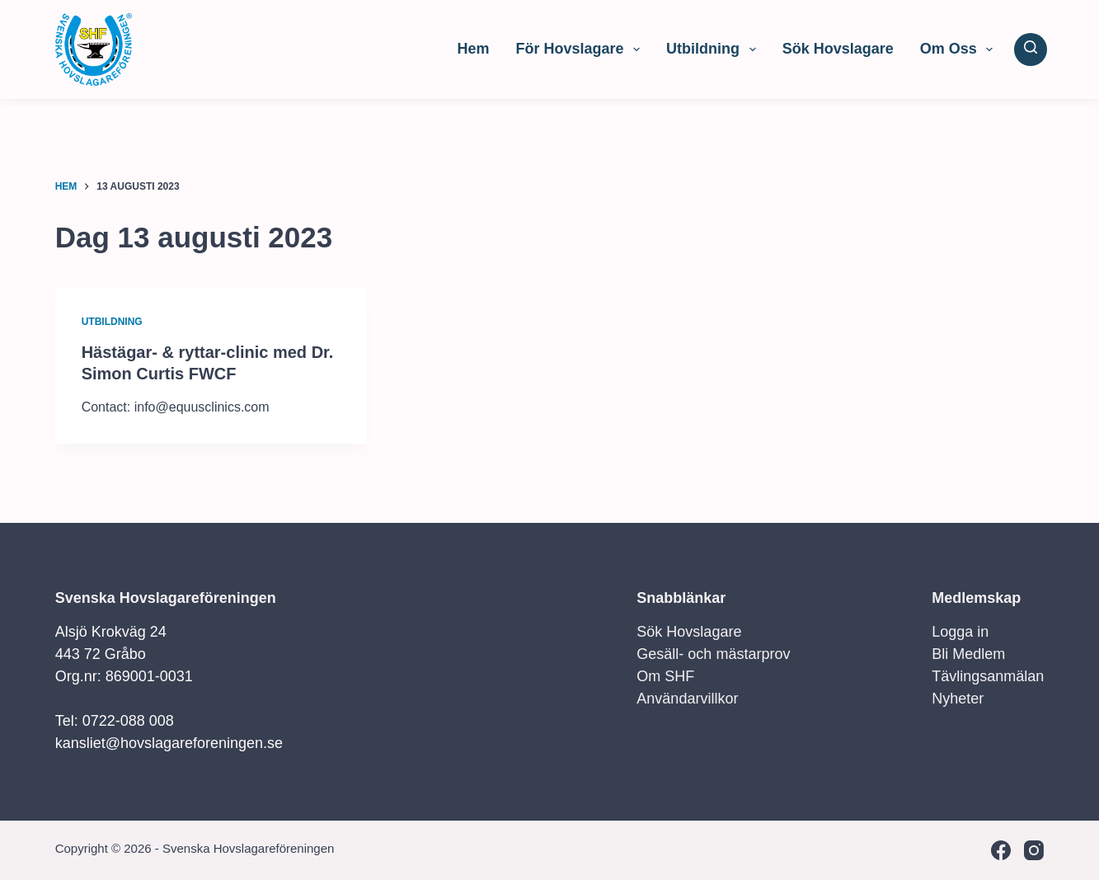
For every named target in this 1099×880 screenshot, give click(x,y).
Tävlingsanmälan (988, 676)
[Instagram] (1034, 850)
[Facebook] (1001, 850)
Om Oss (960, 49)
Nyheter (958, 698)
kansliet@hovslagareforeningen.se (169, 743)
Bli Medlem (968, 654)
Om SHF (665, 676)
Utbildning (714, 49)
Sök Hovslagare (838, 48)
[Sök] (1030, 49)
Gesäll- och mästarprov (713, 654)
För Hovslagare (580, 49)
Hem (473, 48)
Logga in (960, 632)
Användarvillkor (687, 698)
